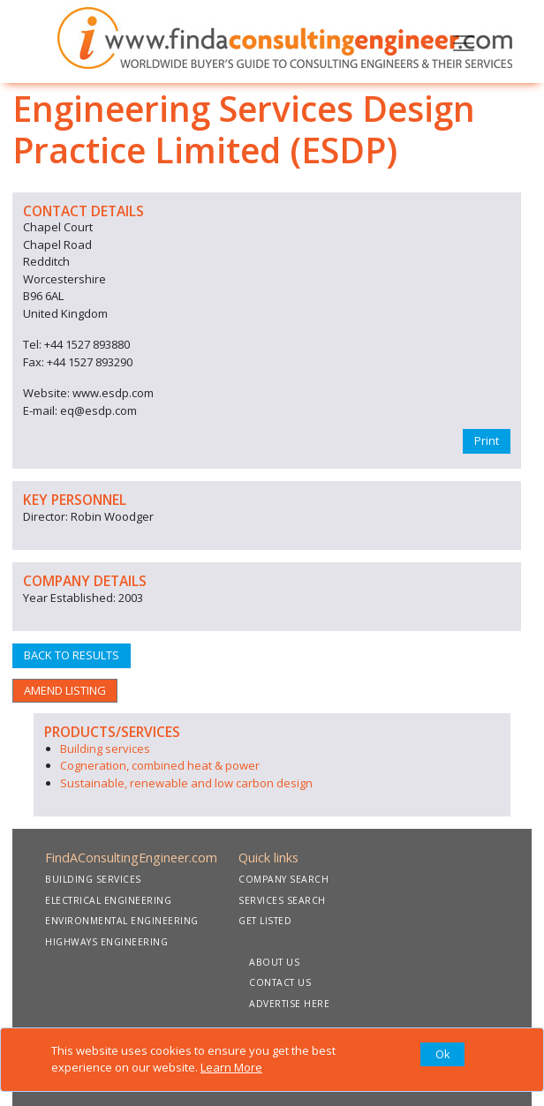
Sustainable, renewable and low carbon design (186, 783)
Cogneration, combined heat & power (160, 765)
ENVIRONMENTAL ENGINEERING (122, 920)
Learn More (231, 1067)
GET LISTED (264, 920)
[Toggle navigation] (463, 41)
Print (486, 440)
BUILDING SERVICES (93, 879)
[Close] (442, 1054)
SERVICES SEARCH (282, 900)
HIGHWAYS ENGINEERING (106, 942)
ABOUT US (274, 962)
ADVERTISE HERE (289, 1003)
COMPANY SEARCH (283, 879)
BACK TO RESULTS (71, 655)
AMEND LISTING (65, 690)
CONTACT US (280, 982)
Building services (105, 748)
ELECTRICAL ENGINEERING (108, 900)
